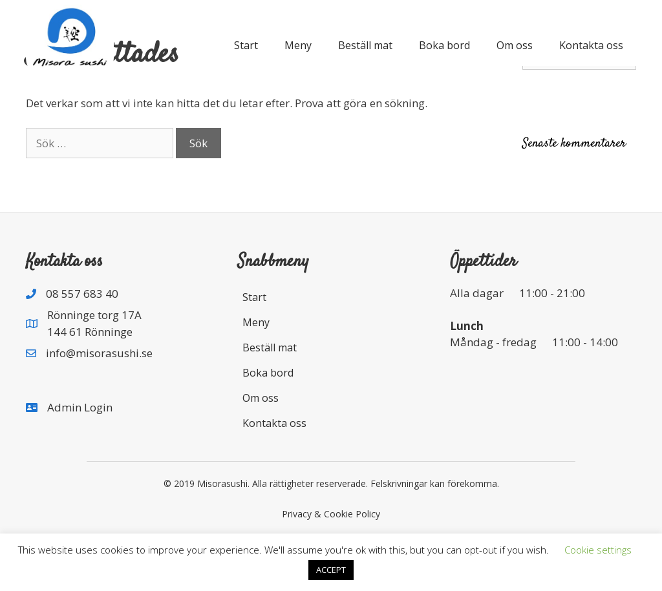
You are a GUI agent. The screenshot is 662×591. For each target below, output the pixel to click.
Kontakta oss (591, 45)
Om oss (514, 45)
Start (246, 45)
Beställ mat (365, 45)
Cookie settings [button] (598, 549)
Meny (298, 45)
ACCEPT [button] (331, 569)
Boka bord (444, 45)
